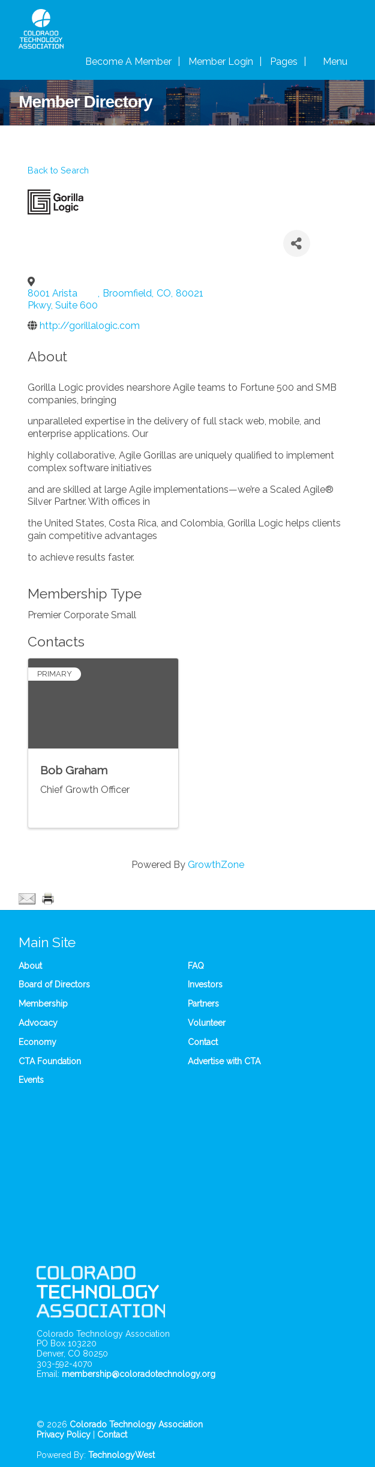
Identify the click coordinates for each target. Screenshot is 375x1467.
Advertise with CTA (224, 1061)
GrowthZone (216, 864)
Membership (43, 1003)
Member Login (220, 61)
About (30, 966)
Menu (335, 61)
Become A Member (128, 61)
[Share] (296, 243)
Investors (205, 984)
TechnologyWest (121, 1455)
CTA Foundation (50, 1061)
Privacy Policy (64, 1434)
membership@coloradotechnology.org (138, 1374)
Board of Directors (54, 984)
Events (31, 1080)
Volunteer (207, 1023)
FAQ (196, 966)
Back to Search (58, 170)
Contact (203, 1042)
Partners (203, 1003)
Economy (37, 1042)
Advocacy (38, 1023)
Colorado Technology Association (136, 1424)
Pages (284, 61)
